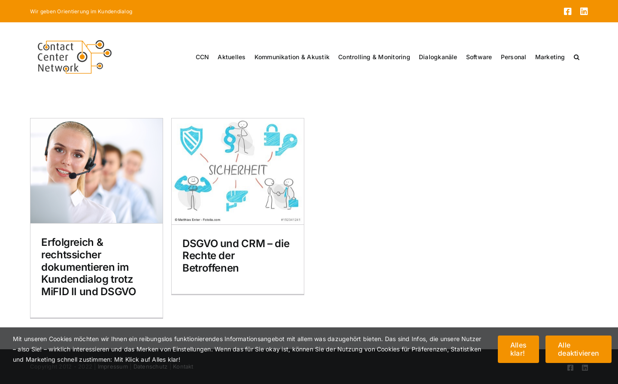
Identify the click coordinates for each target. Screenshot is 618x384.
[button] (576, 57)
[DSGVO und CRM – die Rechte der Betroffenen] (238, 171)
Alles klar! (518, 349)
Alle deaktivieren (578, 349)
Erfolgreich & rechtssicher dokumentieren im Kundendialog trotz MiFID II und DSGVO (88, 267)
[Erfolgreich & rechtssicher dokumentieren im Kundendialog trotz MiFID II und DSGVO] (96, 170)
